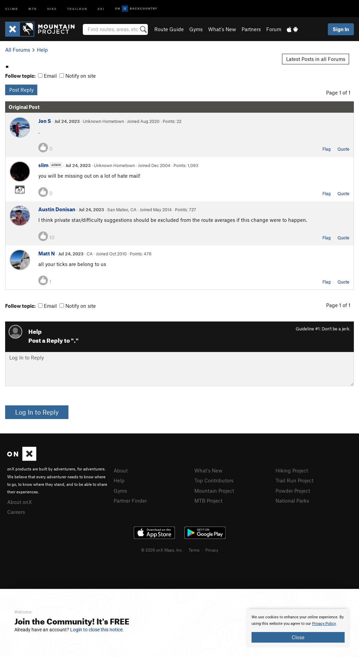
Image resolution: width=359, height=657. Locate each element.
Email (47, 76)
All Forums (17, 50)
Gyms (196, 29)
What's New (222, 29)
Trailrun (77, 8)
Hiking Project (291, 470)
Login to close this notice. (97, 629)
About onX (19, 502)
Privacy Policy (324, 623)
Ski (101, 8)
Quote (343, 149)
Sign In (341, 29)
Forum (273, 29)
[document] (298, 628)
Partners (251, 29)
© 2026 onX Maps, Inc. (162, 549)
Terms (194, 549)
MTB (32, 8)
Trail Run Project (294, 480)
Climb (11, 8)
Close (298, 637)
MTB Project (208, 500)
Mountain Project (214, 491)
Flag (326, 149)
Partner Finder (130, 500)
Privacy (211, 549)
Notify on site (78, 76)
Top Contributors (213, 480)
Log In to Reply (37, 412)
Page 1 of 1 (338, 92)
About (121, 470)
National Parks (292, 500)
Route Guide (169, 29)
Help (42, 50)
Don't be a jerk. (336, 328)
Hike (52, 8)
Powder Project (292, 491)
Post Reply (21, 90)
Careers (16, 512)
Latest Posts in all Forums (315, 59)
